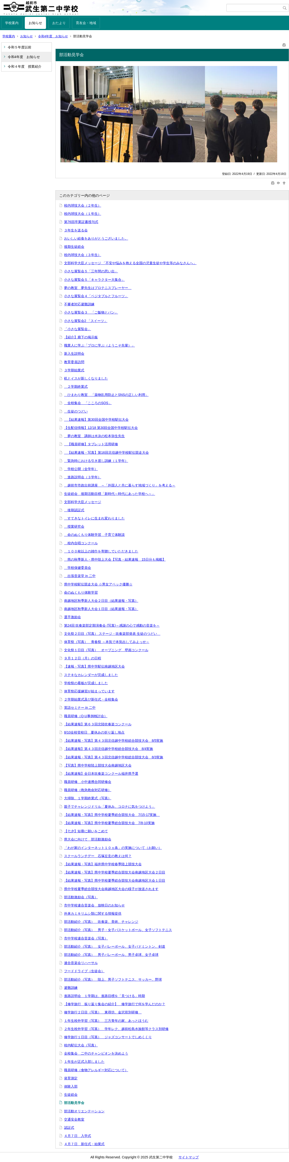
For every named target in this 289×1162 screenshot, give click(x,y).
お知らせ (35, 23)
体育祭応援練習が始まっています (89, 691)
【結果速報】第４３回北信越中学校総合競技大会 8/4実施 (108, 749)
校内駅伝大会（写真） (81, 1045)
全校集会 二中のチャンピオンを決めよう (96, 1053)
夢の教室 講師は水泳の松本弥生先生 (94, 436)
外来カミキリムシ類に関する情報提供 (92, 913)
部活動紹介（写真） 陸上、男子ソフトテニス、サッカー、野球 (113, 979)
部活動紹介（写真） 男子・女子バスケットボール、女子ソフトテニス (118, 930)
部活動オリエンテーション (84, 1111)
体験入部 (71, 1086)
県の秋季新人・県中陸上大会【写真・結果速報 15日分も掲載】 (115, 559)
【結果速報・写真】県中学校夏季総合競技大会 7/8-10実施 (109, 823)
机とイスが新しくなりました (86, 378)
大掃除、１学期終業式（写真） (87, 798)
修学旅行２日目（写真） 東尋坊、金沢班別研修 (103, 1012)
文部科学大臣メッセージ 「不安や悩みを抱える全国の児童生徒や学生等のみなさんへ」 (130, 263)
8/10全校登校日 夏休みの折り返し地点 (94, 732)
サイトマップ (188, 1157)
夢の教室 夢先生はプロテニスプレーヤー (97, 288)
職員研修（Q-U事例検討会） (85, 716)
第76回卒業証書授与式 (81, 222)
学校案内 (12, 23)
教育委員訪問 (74, 362)
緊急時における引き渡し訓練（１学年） (96, 461)
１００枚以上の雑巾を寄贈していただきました (101, 551)
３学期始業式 (74, 370)
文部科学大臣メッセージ (82, 502)
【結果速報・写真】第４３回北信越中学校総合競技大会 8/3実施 (113, 757)
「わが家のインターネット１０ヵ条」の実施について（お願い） (113, 848)
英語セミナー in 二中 (80, 707)
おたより (59, 23)
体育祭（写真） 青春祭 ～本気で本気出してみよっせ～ (106, 642)
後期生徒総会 (74, 247)
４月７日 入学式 (77, 1136)
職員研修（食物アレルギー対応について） (96, 1070)
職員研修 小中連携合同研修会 (87, 782)
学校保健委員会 (77, 568)
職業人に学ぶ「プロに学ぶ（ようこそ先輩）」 (99, 345)
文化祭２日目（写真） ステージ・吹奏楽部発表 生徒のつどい (112, 634)
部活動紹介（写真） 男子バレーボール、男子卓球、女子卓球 (111, 955)
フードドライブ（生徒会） (84, 971)
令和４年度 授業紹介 (24, 66)
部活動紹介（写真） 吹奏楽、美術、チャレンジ (101, 922)
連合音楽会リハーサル (81, 963)
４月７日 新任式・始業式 (84, 1144)
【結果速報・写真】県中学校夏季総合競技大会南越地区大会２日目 (114, 872)
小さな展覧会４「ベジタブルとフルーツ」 (96, 296)
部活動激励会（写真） (81, 897)
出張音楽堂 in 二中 (80, 576)
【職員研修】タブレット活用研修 (91, 444)
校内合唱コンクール (81, 543)
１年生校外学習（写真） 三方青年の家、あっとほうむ (106, 1021)
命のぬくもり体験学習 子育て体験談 (94, 535)
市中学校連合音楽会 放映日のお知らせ (94, 905)
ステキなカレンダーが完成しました (91, 675)
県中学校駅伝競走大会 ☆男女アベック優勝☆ (98, 584)
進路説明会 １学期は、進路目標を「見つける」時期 (104, 996)
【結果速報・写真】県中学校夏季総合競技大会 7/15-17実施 (112, 815)
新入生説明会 (74, 353)
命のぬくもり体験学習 (81, 592)
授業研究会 (74, 526)
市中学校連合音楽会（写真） (86, 938)
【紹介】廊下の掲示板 (81, 337)
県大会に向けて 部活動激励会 (87, 839)
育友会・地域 (86, 23)
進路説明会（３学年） (82, 477)
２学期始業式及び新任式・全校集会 (91, 699)
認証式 (69, 1127)
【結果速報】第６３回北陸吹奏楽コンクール (97, 724)
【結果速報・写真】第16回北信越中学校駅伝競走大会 (106, 452)
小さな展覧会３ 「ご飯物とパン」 (91, 312)
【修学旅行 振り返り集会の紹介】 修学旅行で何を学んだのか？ (114, 1004)
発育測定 (71, 1078)
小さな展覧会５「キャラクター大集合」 (94, 280)
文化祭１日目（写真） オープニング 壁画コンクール (106, 650)
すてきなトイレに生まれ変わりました (94, 518)
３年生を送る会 (76, 230)
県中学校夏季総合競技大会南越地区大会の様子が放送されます (111, 889)
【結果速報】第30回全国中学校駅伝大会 (96, 419)
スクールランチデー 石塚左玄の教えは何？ (97, 856)
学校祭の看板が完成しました (86, 683)
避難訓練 (71, 988)
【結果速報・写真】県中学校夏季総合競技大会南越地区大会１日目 (114, 880)
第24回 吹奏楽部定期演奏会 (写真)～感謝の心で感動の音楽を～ (112, 625)
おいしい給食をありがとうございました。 (96, 238)
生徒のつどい (76, 411)
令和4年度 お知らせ (53, 36)
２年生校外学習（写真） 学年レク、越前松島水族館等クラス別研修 (116, 1029)
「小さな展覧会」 (77, 329)
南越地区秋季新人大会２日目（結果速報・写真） (101, 601)
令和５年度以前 (19, 47)
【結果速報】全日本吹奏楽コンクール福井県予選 (101, 773)
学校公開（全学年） (81, 469)
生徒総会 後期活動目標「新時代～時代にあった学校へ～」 (109, 494)
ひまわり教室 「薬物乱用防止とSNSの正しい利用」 (106, 395)
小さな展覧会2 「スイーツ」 (85, 321)
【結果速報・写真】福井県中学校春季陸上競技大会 (103, 864)
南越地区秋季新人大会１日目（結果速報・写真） (101, 609)
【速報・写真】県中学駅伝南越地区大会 (94, 666)
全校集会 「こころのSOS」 (88, 403)
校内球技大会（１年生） (82, 214)
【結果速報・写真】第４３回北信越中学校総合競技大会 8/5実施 (113, 740)
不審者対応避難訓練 (79, 304)
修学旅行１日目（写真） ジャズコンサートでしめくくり (108, 1037)
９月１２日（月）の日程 (82, 658)
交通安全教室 (74, 1119)
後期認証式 (74, 510)
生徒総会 (71, 1094)
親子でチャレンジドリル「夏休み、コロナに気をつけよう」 (109, 806)
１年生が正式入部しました (84, 1062)
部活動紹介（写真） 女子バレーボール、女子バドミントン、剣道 (114, 946)
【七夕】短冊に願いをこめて (86, 831)
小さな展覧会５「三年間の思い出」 (91, 271)
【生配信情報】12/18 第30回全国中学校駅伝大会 (101, 428)
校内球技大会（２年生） (82, 205)
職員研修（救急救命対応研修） (87, 790)
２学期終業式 (76, 386)
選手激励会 (72, 617)
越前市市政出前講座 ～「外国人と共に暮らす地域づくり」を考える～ (119, 485)
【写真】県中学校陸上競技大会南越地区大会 (97, 765)
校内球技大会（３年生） (82, 255)
